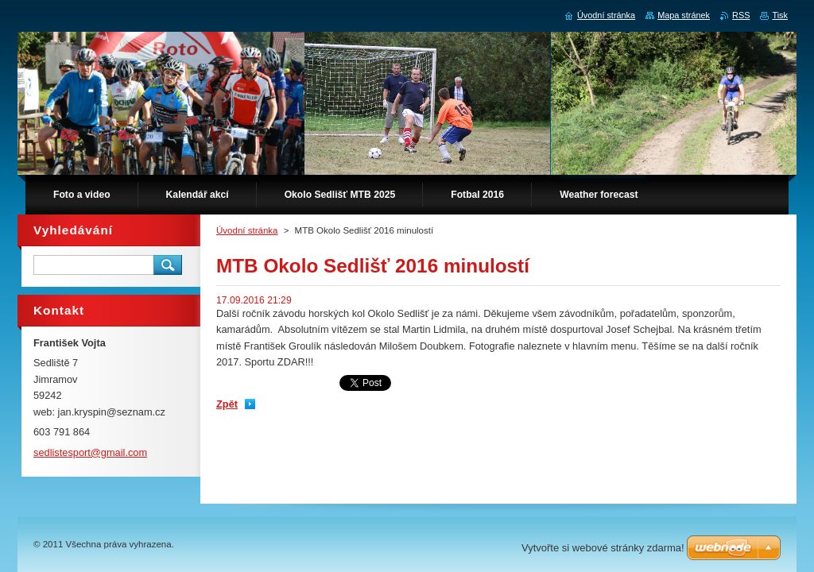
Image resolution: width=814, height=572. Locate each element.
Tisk (780, 15)
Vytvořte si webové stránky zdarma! (602, 548)
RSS (741, 15)
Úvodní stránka (246, 230)
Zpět (227, 404)
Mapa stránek (683, 15)
